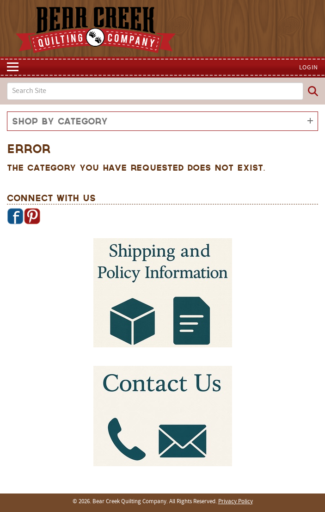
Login (309, 67)
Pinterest (32, 216)
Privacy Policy (235, 502)
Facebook (15, 216)
